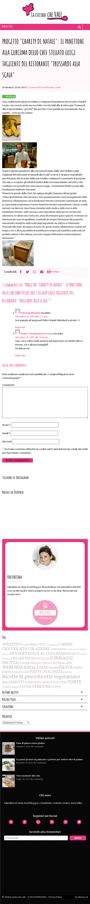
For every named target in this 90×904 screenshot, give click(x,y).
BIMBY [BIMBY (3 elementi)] (26, 644)
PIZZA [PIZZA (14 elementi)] (57, 672)
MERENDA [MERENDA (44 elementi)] (12, 667)
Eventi (43, 87)
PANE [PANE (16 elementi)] (43, 667)
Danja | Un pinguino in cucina (37, 333)
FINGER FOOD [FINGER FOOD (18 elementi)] (23, 658)
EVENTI (58, 87)
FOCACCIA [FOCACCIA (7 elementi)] (42, 658)
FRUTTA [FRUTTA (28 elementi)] (10, 662)
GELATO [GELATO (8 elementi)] (36, 663)
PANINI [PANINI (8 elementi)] (54, 668)
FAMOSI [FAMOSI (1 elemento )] (83, 654)
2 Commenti (33, 87)
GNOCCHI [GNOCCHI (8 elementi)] (49, 663)
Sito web (6, 441)
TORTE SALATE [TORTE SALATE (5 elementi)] (11, 686)
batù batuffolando (31, 313)
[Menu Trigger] (85, 21)
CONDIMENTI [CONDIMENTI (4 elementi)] (58, 649)
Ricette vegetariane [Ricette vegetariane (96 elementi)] (58, 677)
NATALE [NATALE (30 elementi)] (31, 667)
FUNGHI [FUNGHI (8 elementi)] (24, 663)
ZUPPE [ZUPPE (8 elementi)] (56, 687)
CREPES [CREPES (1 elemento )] (5, 654)
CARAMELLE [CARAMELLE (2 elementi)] (52, 645)
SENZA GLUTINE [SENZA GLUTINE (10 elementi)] (54, 682)
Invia (77, 837)
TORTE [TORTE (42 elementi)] (75, 681)
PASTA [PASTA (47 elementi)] (66, 667)
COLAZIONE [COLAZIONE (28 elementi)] (39, 648)
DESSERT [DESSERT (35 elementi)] (18, 653)
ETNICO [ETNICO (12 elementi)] (73, 654)
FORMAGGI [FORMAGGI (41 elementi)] (61, 658)
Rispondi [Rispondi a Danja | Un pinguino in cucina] (20, 355)
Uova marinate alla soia (28, 776)
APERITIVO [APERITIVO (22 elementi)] (12, 644)
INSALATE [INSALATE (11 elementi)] (64, 663)
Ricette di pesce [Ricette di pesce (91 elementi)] (19, 677)
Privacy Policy (55, 897)
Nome (6, 425)
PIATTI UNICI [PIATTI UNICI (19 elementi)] (40, 672)
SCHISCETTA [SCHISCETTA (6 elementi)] (33, 682)
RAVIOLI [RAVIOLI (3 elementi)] (67, 672)
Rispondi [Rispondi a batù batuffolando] (20, 327)
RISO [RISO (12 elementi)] (6, 682)
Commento (8, 385)
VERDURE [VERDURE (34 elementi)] (41, 686)
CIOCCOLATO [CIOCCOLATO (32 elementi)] (14, 648)
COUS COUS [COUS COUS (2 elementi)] (73, 649)
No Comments (37, 746)
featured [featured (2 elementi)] (6, 659)
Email (6, 433)
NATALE (51, 87)
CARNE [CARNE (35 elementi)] (66, 644)
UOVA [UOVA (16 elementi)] (26, 687)
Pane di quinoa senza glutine (30, 743)
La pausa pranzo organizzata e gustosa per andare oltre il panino (49, 759)
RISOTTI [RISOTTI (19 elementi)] (17, 682)
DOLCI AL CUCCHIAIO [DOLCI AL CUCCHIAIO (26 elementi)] (47, 653)
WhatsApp (10, 96)
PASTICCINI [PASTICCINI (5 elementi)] (21, 672)
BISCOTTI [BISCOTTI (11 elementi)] (37, 644)
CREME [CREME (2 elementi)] (82, 649)
